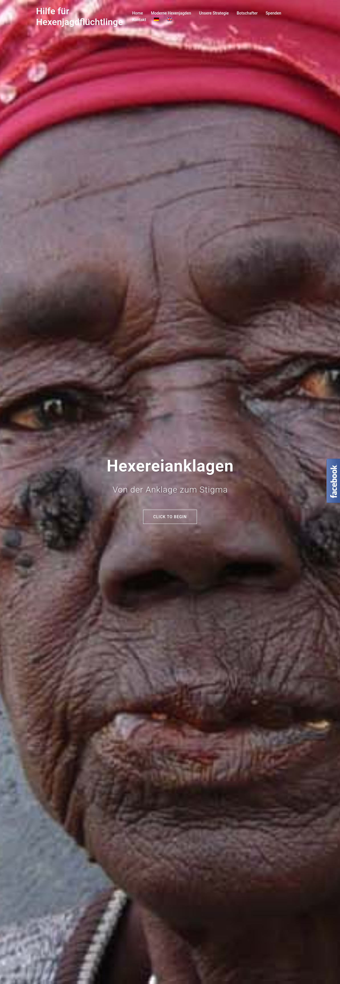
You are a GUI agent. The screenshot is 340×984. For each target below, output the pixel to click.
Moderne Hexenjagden (171, 13)
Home (137, 13)
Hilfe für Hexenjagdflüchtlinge (79, 16)
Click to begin (170, 517)
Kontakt (139, 19)
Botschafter (247, 13)
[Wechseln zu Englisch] (169, 20)
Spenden (273, 13)
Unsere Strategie (214, 13)
